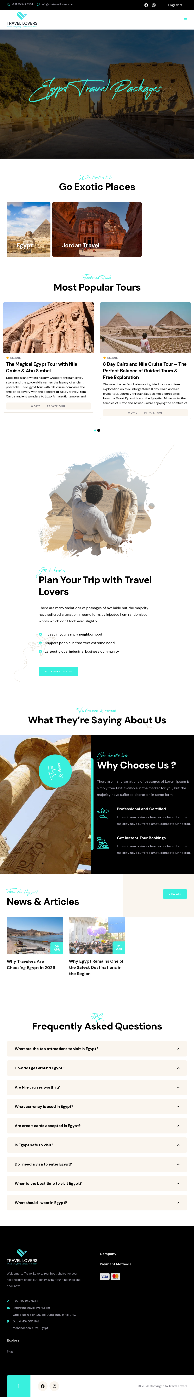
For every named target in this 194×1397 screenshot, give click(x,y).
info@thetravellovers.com (57, 4)
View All (175, 894)
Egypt (24, 245)
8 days (35, 406)
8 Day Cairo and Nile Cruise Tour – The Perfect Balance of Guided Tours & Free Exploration (145, 370)
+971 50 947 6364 (22, 4)
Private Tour (56, 406)
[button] (25, 94)
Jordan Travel (80, 245)
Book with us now (58, 671)
